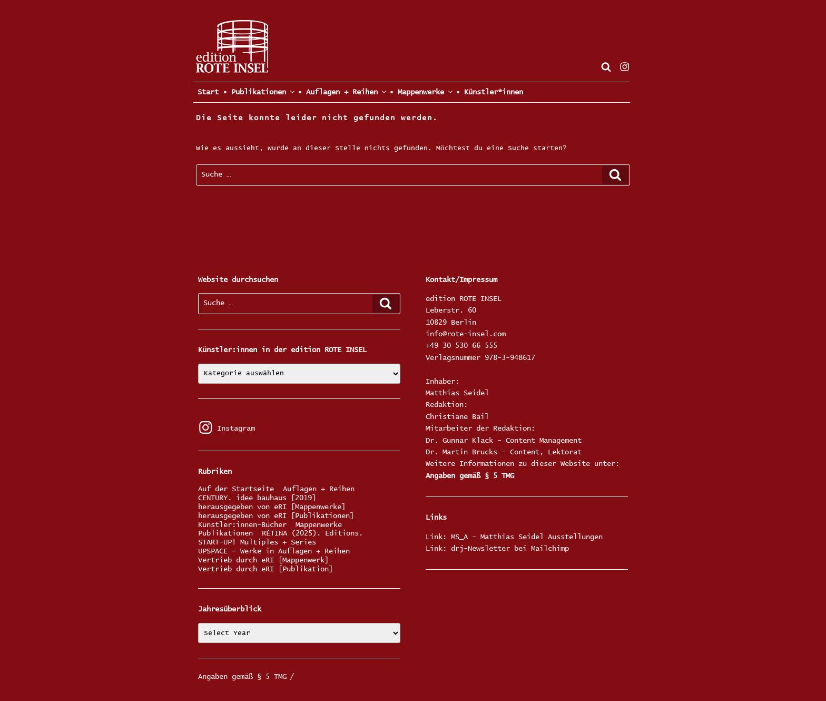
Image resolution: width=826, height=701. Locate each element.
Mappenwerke (319, 525)
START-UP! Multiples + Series (257, 542)
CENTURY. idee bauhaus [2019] (257, 498)
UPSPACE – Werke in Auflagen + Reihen (274, 551)
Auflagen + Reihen (319, 489)
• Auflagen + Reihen (341, 92)
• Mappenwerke (420, 92)
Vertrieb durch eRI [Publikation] (265, 569)
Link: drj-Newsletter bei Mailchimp (497, 548)
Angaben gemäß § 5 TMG (470, 476)
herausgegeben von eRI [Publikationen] (276, 516)
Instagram (226, 428)
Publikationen (225, 533)
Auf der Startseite (236, 489)
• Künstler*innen (489, 92)
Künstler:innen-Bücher (242, 525)
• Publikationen (258, 92)
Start (206, 92)
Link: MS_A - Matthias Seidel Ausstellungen (514, 537)
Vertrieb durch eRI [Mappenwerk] (263, 560)
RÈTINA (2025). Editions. (312, 533)
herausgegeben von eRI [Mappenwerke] (272, 507)
